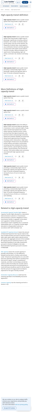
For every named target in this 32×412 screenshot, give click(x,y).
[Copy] (23, 24)
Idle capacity (4, 252)
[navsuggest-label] (2, 2)
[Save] (19, 24)
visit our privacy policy (21, 404)
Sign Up (25, 2)
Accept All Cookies (9, 408)
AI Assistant (6, 6)
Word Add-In (14, 6)
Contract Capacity (6, 282)
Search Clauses (24, 6)
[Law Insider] (9, 2)
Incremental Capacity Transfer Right (11, 212)
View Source (9, 24)
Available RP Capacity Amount (9, 232)
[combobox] (2, 2)
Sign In (18, 2)
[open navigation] (30, 2)
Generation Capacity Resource (9, 275)
